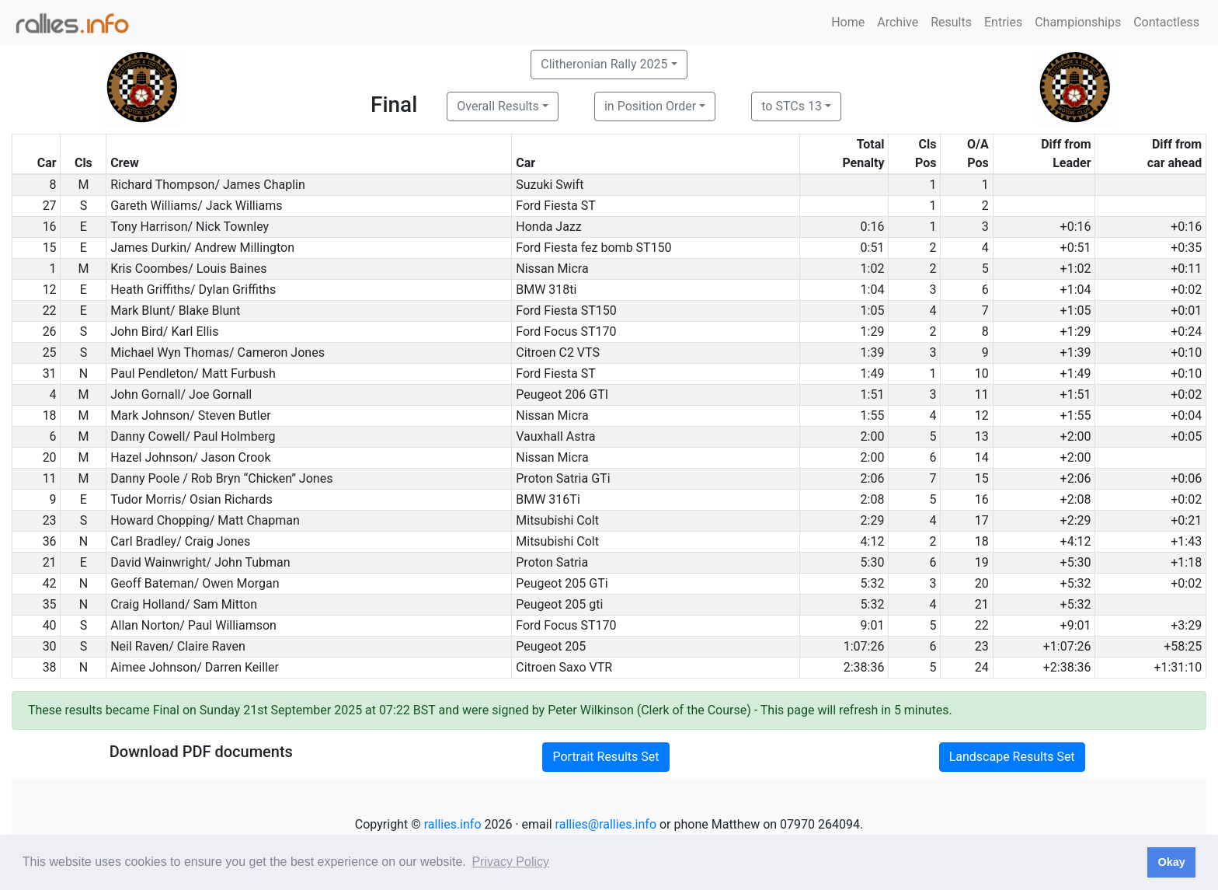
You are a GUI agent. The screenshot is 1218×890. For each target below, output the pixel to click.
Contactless (1166, 22)
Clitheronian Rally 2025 (604, 64)
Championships (1078, 22)
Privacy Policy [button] (510, 861)
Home (848, 22)
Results (951, 22)
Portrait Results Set (605, 756)
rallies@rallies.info (605, 824)
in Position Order (650, 106)
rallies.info (453, 824)
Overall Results (498, 106)
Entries (1003, 22)
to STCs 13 (791, 106)
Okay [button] (1171, 862)
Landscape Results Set (1012, 756)
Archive (897, 22)
